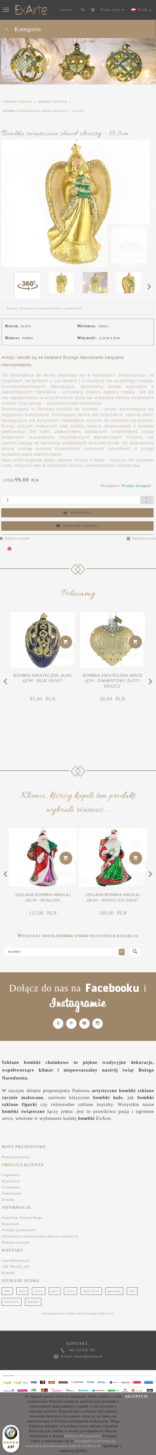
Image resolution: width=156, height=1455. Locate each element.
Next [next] (151, 286)
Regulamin (10, 1221)
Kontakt (8, 1197)
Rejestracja (11, 1178)
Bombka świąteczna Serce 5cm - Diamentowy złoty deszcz (112, 679)
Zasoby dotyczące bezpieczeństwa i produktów (44, 308)
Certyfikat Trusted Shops (22, 1215)
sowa (70, 1288)
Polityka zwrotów (16, 1239)
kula (22, 1288)
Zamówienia (12, 1190)
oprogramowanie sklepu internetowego (69, 1310)
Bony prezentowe (16, 1154)
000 (7, 1288)
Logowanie (11, 1172)
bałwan (33, 1299)
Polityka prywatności (19, 1227)
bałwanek (11, 1299)
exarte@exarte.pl (15, 1257)
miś (132, 1288)
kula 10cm (91, 1288)
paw (55, 1288)
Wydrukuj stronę (141, 538)
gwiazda (114, 1288)
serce (39, 1288)
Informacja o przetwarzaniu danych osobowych (40, 1233)
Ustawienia (11, 1184)
